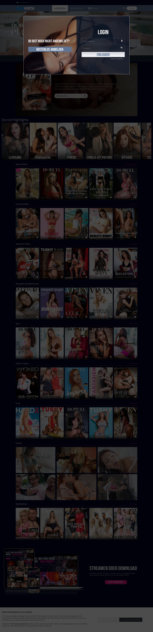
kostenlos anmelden (49, 49)
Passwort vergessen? (117, 59)
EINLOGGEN (103, 54)
